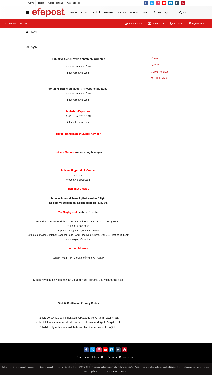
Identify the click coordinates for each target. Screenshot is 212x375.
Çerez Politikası (55, 3)
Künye (31, 3)
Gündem (156, 12)
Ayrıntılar (112, 371)
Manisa (122, 12)
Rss (79, 357)
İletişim (41, 3)
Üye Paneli (196, 23)
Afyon (73, 12)
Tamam (123, 371)
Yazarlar (176, 23)
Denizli (95, 12)
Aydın (84, 12)
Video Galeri (133, 23)
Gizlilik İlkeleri (73, 3)
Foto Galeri (156, 23)
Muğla (134, 12)
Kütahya (109, 12)
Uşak (145, 12)
